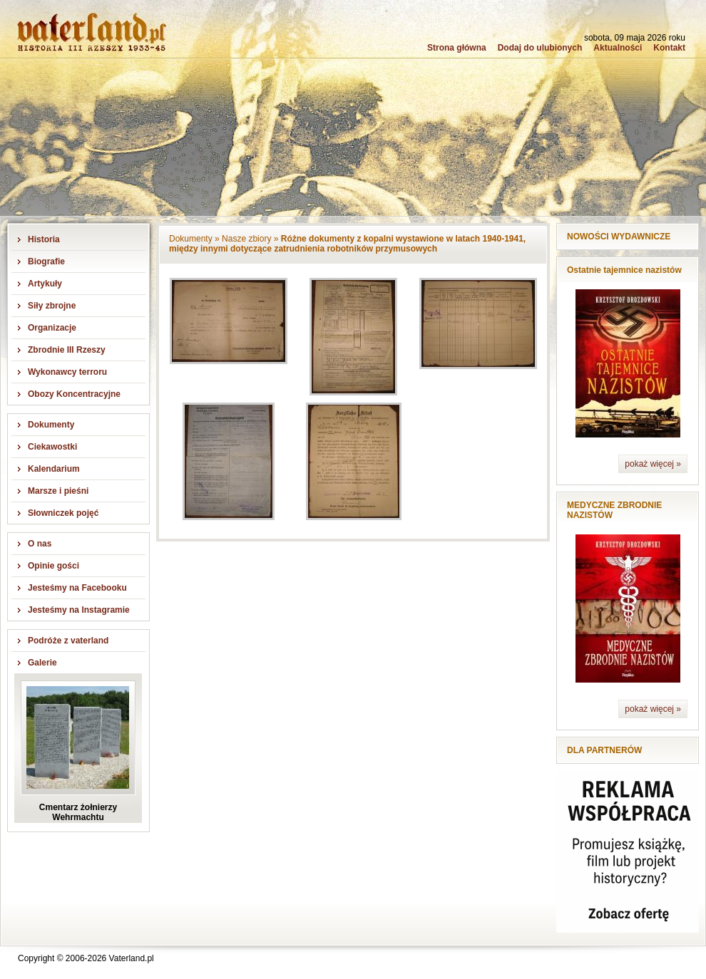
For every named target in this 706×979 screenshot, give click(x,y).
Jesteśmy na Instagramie (79, 610)
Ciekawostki (52, 447)
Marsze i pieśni (58, 491)
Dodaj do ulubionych (540, 48)
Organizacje (52, 328)
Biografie (46, 261)
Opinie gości (53, 566)
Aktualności (617, 48)
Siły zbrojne (52, 306)
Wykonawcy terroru (67, 372)
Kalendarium (54, 469)
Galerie (42, 663)
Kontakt (669, 48)
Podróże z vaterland (68, 641)
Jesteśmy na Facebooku (77, 588)
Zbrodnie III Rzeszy (67, 350)
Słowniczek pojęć (63, 513)
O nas (39, 544)
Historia (44, 239)
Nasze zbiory (246, 239)
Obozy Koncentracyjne (74, 394)
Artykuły (45, 284)
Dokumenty (51, 425)
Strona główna (456, 48)
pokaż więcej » (653, 464)
